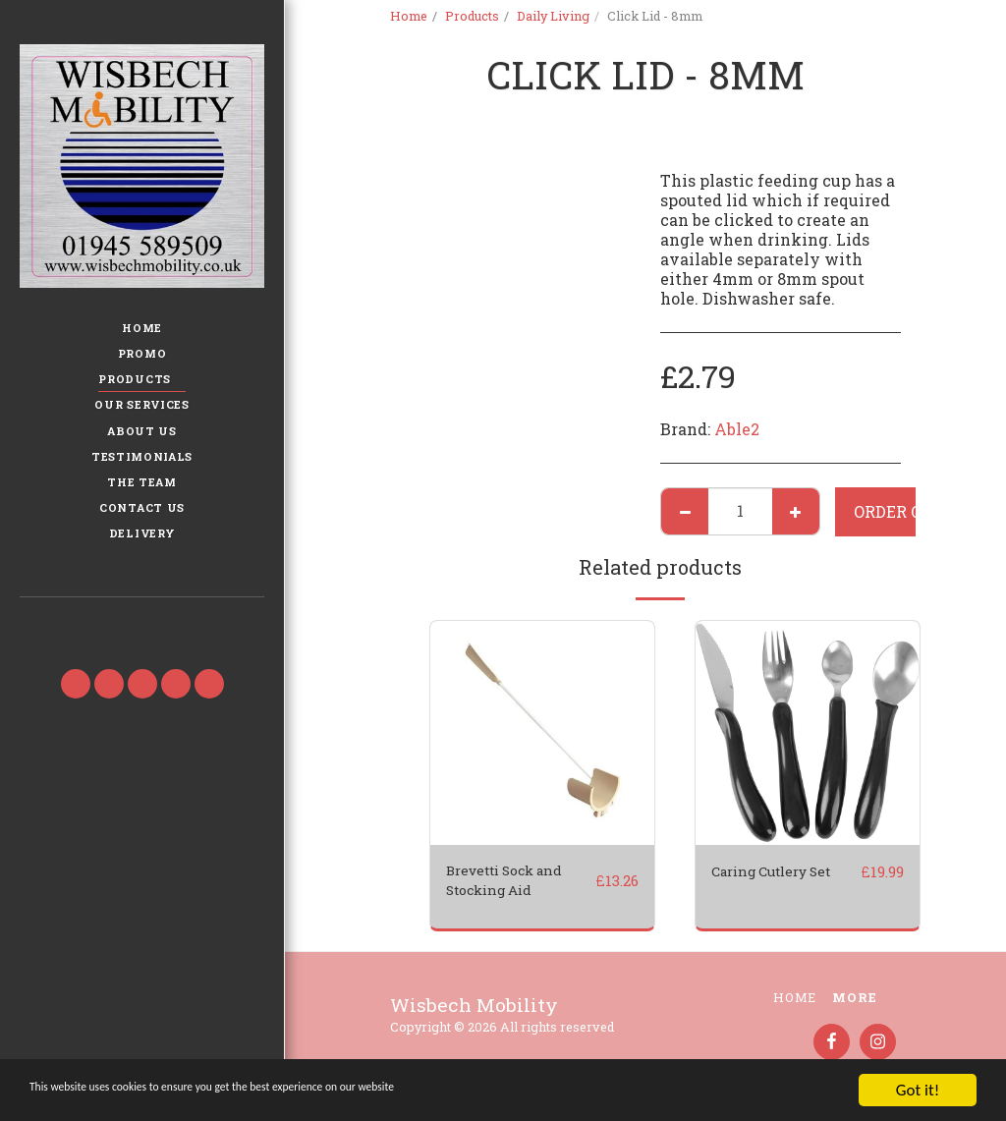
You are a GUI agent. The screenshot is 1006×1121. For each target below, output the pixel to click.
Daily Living (553, 16)
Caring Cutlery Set (768, 884)
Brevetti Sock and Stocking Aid (516, 884)
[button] (141, 625)
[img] (542, 733)
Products (472, 16)
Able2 (736, 429)
